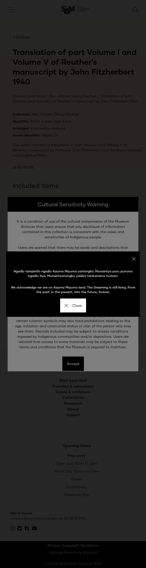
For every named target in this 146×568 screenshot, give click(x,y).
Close (73, 305)
